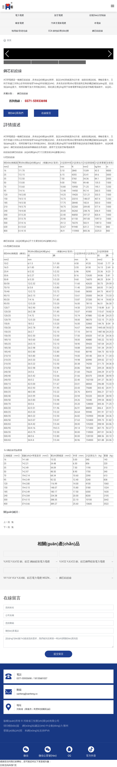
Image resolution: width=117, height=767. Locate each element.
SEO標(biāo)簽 (11, 725)
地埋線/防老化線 (19, 31)
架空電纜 (58, 15)
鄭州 (65, 725)
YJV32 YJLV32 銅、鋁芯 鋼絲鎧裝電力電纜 (27, 561)
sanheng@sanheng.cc (27, 694)
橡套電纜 (19, 23)
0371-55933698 (36, 101)
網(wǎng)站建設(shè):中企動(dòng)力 (42, 725)
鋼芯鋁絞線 (97, 31)
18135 (37, 678)
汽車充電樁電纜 (58, 23)
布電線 (97, 23)
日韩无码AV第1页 (8, 765)
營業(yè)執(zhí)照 (13, 730)
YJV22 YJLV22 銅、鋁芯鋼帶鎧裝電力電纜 (82, 561)
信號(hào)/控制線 (97, 15)
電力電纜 (19, 15)
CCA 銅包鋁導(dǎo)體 (58, 31)
